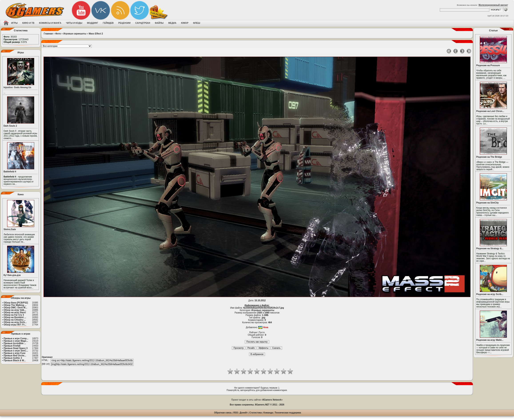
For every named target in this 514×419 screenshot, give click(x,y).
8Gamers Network (272, 400)
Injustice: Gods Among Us (17, 87)
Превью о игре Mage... (16, 341)
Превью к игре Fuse (14, 353)
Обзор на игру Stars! (15, 312)
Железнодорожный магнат (493, 5)
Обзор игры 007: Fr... (15, 324)
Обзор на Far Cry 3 (14, 315)
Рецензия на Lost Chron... (490, 111)
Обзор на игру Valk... (15, 310)
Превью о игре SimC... (16, 350)
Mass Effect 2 (96, 33)
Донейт (244, 412)
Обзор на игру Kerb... (15, 322)
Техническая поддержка (288, 412)
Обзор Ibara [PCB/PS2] (16, 302)
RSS (235, 412)
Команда (268, 412)
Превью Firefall (12, 346)
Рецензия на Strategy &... (489, 248)
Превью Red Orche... (15, 355)
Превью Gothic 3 (13, 358)
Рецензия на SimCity (487, 203)
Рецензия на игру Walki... (490, 340)
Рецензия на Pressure (488, 65)
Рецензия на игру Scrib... (489, 294)
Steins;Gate (10, 229)
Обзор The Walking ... (15, 305)
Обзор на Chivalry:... (15, 320)
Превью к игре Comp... (16, 338)
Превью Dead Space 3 (16, 348)
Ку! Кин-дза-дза (12, 275)
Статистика (255, 412)
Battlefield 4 (10, 171)
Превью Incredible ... (15, 343)
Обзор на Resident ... (15, 317)
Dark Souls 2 (10, 126)
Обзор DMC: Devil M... (15, 307)
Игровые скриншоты (74, 33)
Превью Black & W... (15, 360)
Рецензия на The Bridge (489, 157)
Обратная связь (223, 412)
